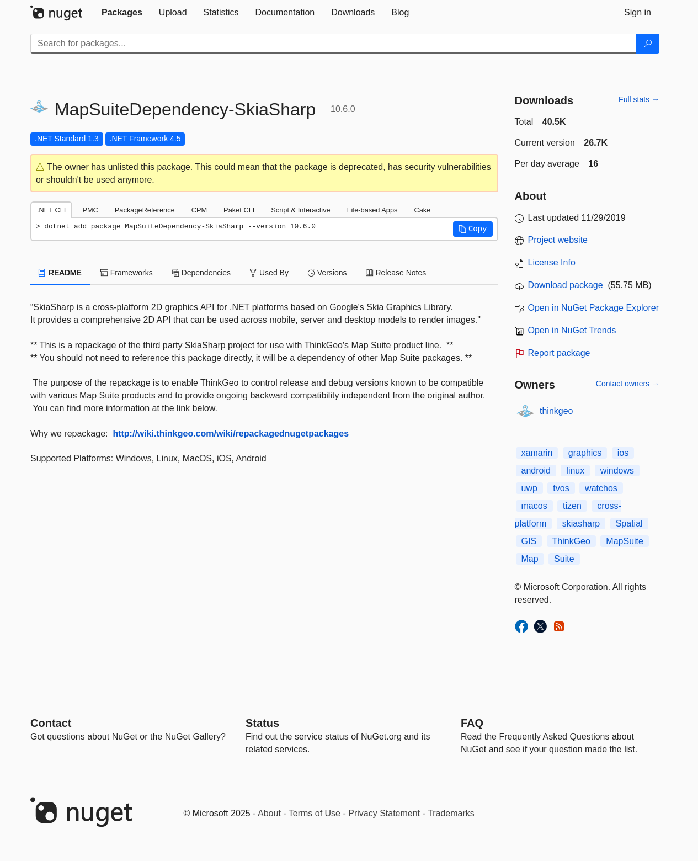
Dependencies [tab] (201, 272)
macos (534, 506)
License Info (552, 262)
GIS (529, 541)
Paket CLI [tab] (238, 210)
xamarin (537, 453)
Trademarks (451, 813)
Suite (564, 559)
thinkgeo (556, 411)
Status (262, 723)
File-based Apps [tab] (372, 210)
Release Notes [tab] (396, 272)
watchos (601, 488)
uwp (529, 488)
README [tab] (60, 272)
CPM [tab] (199, 210)
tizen (572, 506)
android (536, 470)
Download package (565, 285)
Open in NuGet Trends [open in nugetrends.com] (572, 330)
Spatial (629, 523)
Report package (559, 353)
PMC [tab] (90, 210)
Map (530, 559)
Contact (50, 723)
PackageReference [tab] (145, 210)
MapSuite (624, 541)
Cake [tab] (422, 210)
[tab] (122, 13)
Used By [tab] (269, 272)
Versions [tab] (327, 272)
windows (617, 470)
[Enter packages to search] (333, 44)
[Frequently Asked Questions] (472, 723)
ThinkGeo (571, 541)
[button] (473, 229)
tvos (561, 488)
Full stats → (639, 99)
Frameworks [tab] (126, 272)
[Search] (647, 44)
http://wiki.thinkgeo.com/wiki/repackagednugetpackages (231, 433)
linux (575, 470)
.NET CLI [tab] (51, 210)
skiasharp (581, 523)
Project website (558, 240)
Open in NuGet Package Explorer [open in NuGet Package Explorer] (593, 307)
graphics (584, 453)
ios (622, 453)
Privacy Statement (384, 813)
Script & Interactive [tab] (300, 210)
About (269, 813)
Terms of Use (314, 813)
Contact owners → (627, 383)
